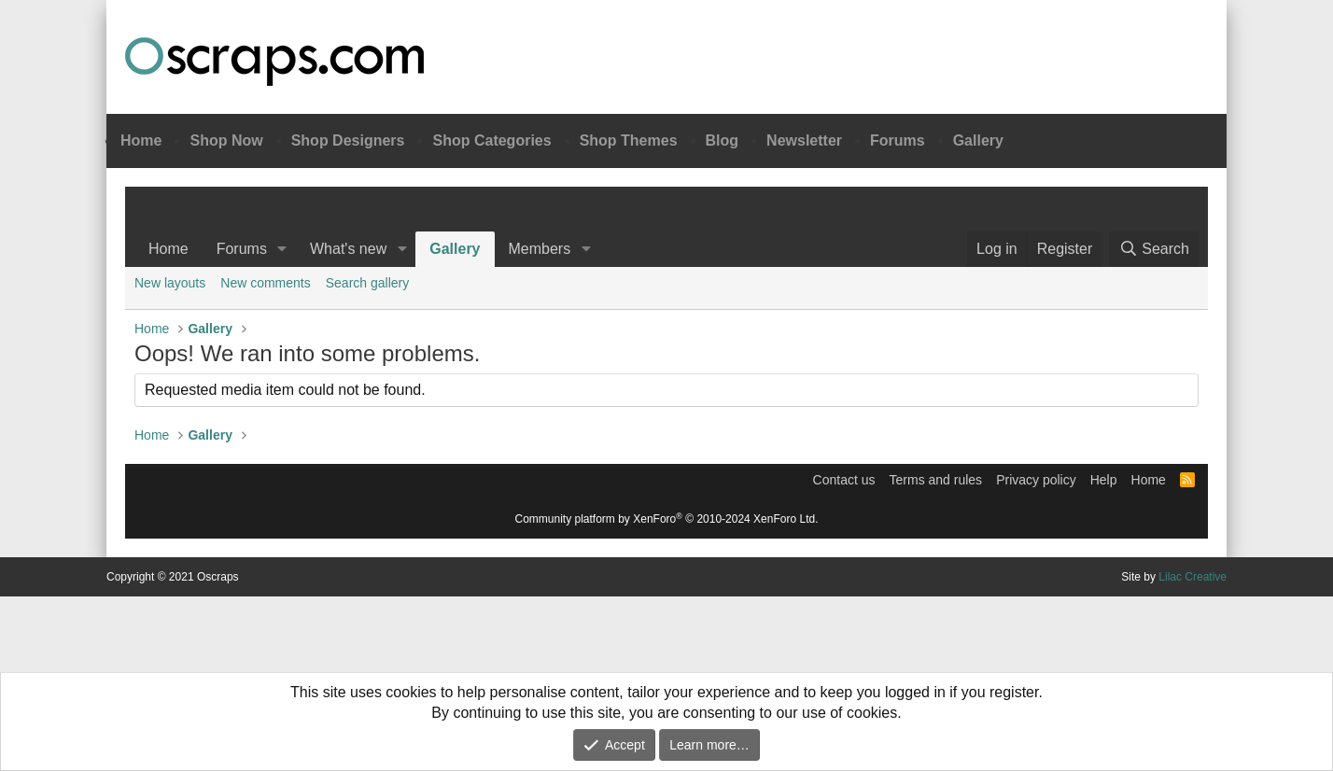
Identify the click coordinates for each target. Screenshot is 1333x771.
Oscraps (274, 61)
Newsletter (804, 140)
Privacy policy (1036, 479)
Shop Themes (629, 140)
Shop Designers (348, 140)
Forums (897, 140)
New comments (265, 282)
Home (140, 140)
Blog (722, 140)
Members (540, 249)
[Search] (1154, 249)
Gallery (978, 140)
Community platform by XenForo (667, 519)
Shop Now (225, 140)
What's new (348, 249)
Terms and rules (936, 479)
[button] (282, 249)
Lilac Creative (1192, 576)
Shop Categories (491, 140)
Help (1103, 479)
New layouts (169, 282)
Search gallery (368, 282)
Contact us (844, 479)
